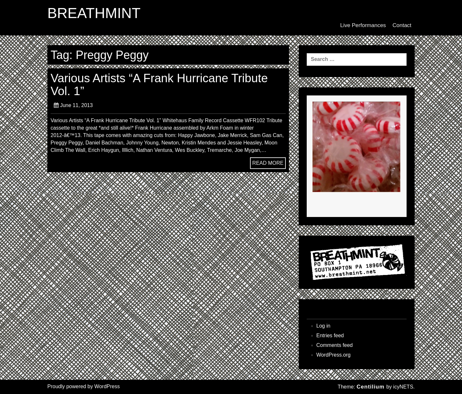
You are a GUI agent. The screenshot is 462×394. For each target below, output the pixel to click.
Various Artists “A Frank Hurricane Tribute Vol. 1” (159, 85)
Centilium (370, 387)
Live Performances (363, 25)
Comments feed (334, 345)
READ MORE (268, 163)
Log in (323, 326)
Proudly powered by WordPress (83, 386)
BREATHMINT (93, 13)
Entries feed (330, 335)
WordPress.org (333, 355)
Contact (401, 25)
